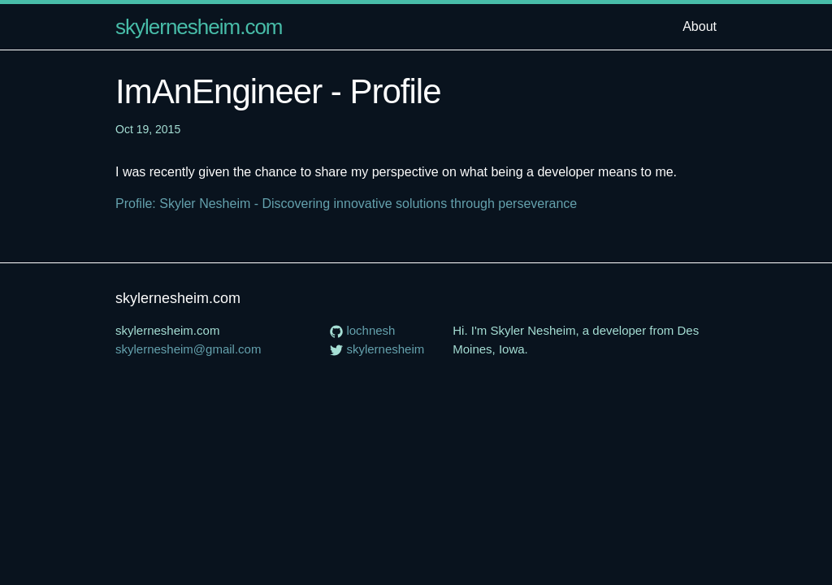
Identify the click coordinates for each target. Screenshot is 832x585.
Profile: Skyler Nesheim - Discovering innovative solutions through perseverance (346, 203)
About (699, 26)
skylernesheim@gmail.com (188, 349)
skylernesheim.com (199, 27)
